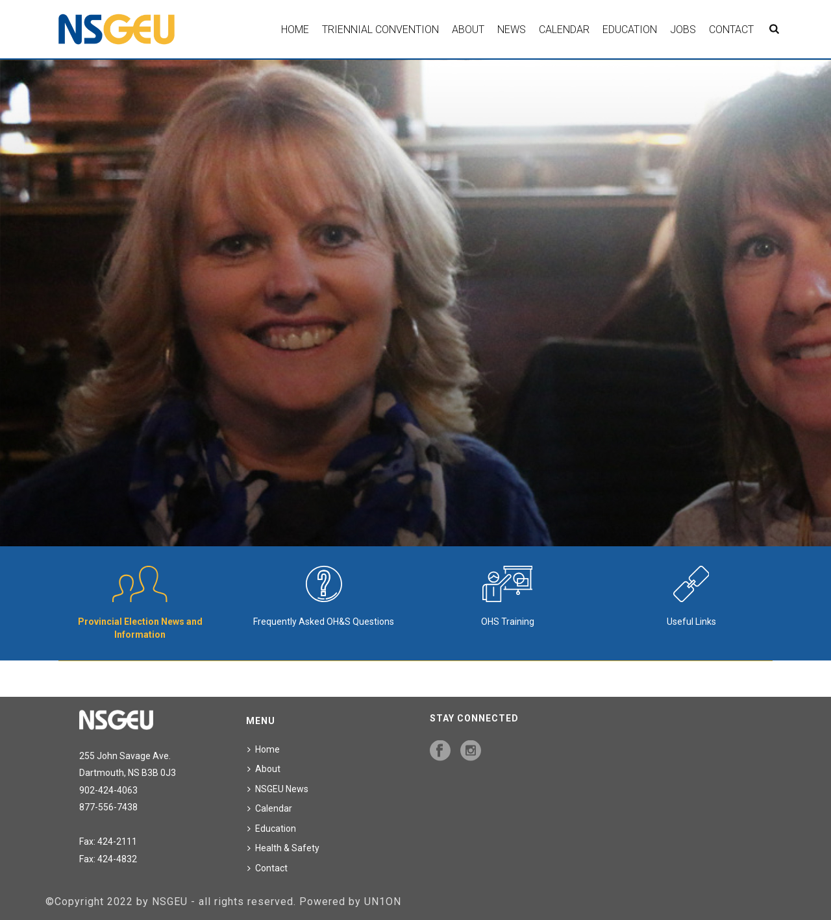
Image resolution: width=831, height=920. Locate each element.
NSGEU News (277, 789)
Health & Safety (283, 848)
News (511, 29)
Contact (731, 29)
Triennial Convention (380, 29)
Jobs (683, 29)
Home (295, 29)
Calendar (564, 29)
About (468, 29)
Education (629, 29)
